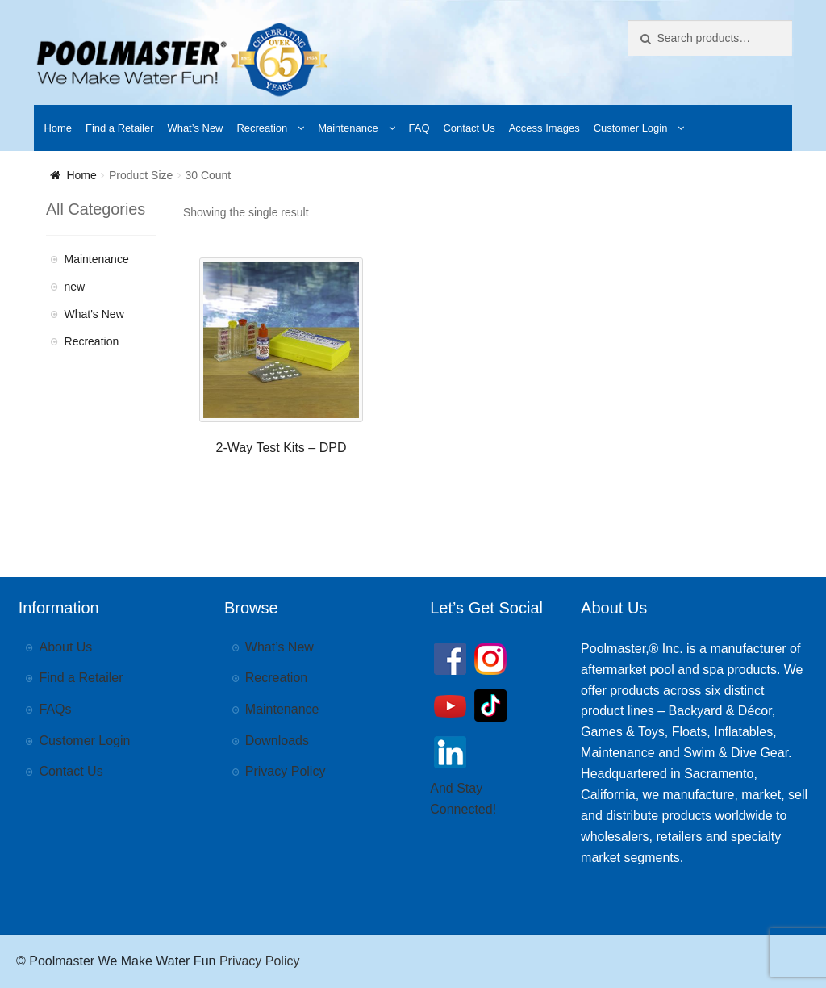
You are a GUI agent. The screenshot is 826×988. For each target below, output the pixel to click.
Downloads (277, 740)
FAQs (56, 709)
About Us (66, 647)
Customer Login (631, 128)
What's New (94, 314)
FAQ (419, 128)
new (75, 286)
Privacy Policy (285, 771)
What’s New (195, 128)
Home (58, 128)
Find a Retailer (120, 128)
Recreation (261, 128)
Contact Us (468, 128)
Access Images (544, 128)
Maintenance (348, 128)
